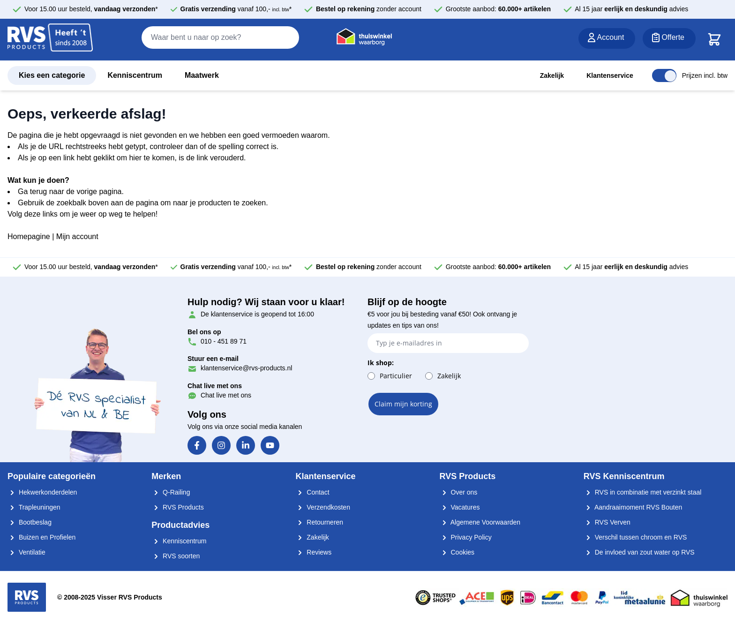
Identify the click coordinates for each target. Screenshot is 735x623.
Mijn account (77, 236)
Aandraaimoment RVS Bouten (633, 507)
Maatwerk (202, 75)
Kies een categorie (52, 75)
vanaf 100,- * (236, 9)
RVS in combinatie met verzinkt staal (643, 492)
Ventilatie (26, 552)
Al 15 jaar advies (631, 9)
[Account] (607, 38)
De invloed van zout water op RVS (639, 552)
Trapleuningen (34, 507)
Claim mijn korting (403, 403)
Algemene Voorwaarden (480, 522)
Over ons (459, 492)
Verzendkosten (322, 507)
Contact (312, 492)
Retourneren (319, 522)
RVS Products (177, 507)
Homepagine (29, 236)
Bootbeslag (30, 522)
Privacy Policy (466, 537)
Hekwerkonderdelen (42, 492)
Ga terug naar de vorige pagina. (71, 191)
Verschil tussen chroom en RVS (635, 537)
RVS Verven (607, 522)
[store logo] (50, 40)
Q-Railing (170, 492)
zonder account (368, 9)
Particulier (396, 375)
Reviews (313, 552)
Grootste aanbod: (498, 9)
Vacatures (460, 507)
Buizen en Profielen (41, 537)
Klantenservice (609, 75)
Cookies (457, 552)
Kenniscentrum (134, 75)
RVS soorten (175, 556)
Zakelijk (552, 75)
